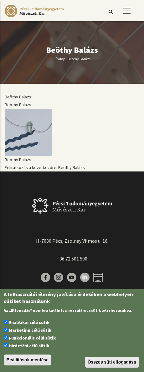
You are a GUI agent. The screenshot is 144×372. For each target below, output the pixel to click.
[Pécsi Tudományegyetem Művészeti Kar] (34, 17)
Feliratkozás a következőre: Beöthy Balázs (45, 167)
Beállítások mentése (28, 359)
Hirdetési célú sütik (29, 346)
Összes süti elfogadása (112, 362)
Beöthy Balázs (18, 97)
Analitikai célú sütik (29, 322)
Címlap (59, 59)
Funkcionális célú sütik (32, 338)
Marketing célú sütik (30, 330)
